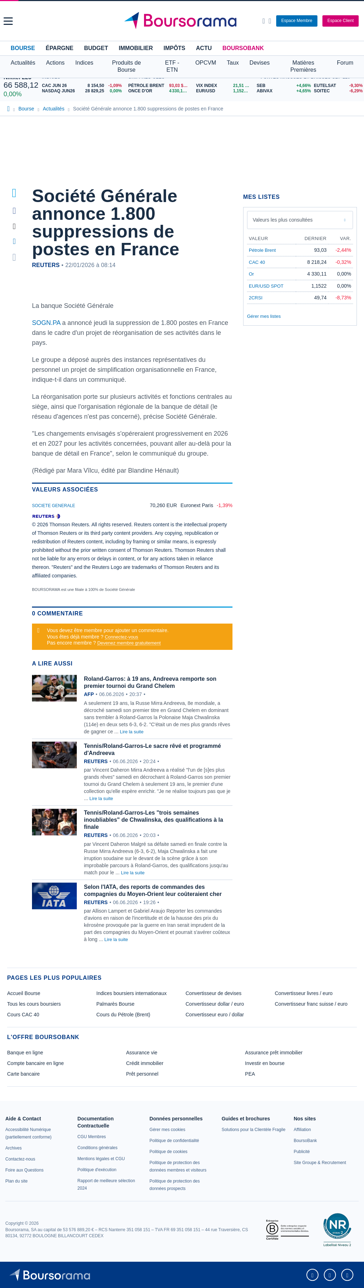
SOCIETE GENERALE (53, 505)
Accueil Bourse (23, 993)
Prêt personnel (142, 1074)
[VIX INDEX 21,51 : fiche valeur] (224, 85)
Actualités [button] (23, 63)
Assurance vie (141, 1052)
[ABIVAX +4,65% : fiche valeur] (283, 91)
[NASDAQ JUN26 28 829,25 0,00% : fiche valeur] (83, 91)
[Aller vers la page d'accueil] (183, 21)
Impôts (174, 48)
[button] (8, 21)
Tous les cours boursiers (34, 1004)
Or (251, 274)
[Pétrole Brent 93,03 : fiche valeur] (159, 85)
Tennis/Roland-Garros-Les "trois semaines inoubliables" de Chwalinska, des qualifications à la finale (153, 820)
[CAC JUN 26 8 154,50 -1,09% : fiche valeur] (83, 85)
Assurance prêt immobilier (274, 1052)
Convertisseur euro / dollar (215, 1014)
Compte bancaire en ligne (35, 1063)
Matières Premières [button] (303, 66)
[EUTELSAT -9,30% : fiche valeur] (337, 85)
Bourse (23, 48)
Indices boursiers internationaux (131, 993)
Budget (96, 48)
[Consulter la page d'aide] (269, 21)
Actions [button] (55, 63)
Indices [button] (84, 63)
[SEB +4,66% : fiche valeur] (283, 85)
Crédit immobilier (145, 1063)
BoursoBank (243, 48)
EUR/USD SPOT (266, 286)
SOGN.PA (47, 322)
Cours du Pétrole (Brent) (123, 1014)
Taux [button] (233, 63)
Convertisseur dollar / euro (215, 1004)
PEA (250, 1074)
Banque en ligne (25, 1052)
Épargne (59, 48)
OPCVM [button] (205, 63)
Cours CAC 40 (23, 1014)
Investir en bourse (264, 1063)
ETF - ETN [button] (172, 66)
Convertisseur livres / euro (304, 993)
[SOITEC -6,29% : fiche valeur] (337, 91)
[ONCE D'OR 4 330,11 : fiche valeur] (159, 91)
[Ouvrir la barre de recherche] (263, 21)
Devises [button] (260, 63)
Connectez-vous (121, 637)
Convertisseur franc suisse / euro (311, 1004)
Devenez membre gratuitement (129, 643)
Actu (204, 48)
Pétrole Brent (262, 250)
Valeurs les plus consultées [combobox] (283, 220)
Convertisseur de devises (213, 993)
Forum (345, 63)
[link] (13, 1148)
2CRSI (255, 297)
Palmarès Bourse (115, 1004)
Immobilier (136, 48)
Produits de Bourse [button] (126, 66)
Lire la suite (131, 731)
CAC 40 (257, 262)
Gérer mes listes (264, 316)
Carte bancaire (23, 1074)
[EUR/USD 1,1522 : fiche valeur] (224, 91)
